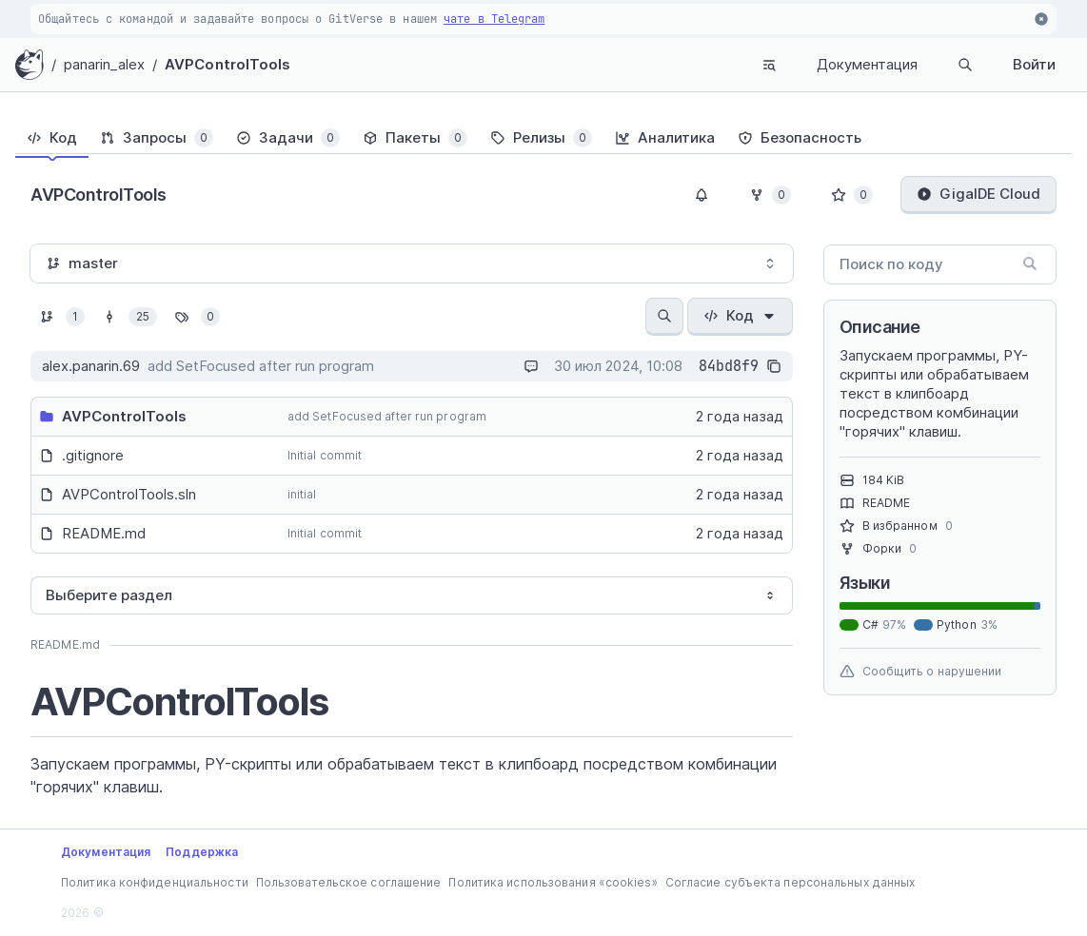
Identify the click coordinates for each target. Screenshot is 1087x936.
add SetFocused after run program (386, 416)
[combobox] (411, 263)
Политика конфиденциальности (154, 882)
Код (740, 315)
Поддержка (202, 852)
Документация (867, 64)
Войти (1034, 64)
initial (302, 494)
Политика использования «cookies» (552, 882)
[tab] (52, 138)
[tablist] (543, 138)
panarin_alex (104, 64)
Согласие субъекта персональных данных (790, 882)
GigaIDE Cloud (978, 194)
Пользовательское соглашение (349, 882)
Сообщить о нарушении (921, 671)
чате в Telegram (494, 19)
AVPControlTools (228, 64)
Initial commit (324, 455)
